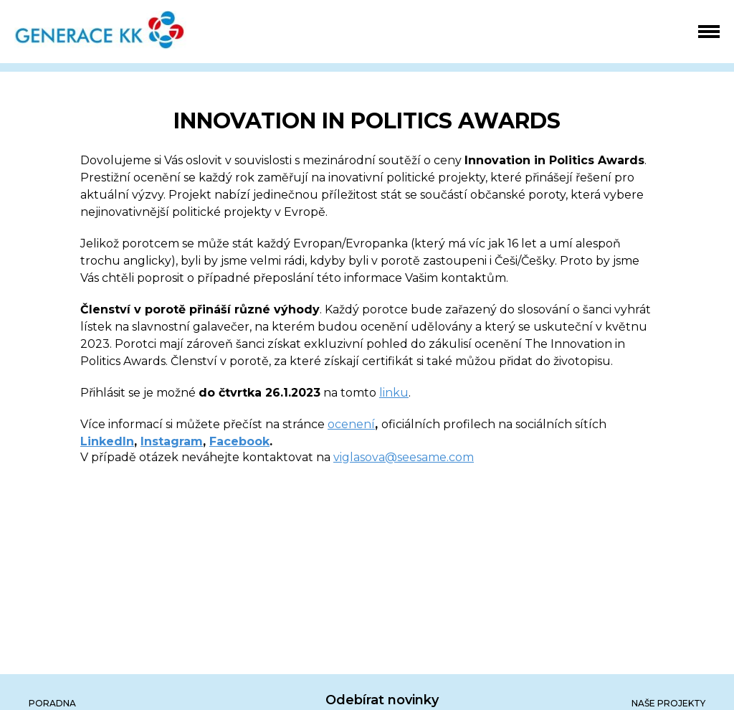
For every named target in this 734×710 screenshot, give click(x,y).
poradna (52, 703)
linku (394, 392)
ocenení (351, 424)
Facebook (239, 441)
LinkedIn (107, 441)
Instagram (171, 441)
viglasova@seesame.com (403, 457)
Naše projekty (668, 703)
